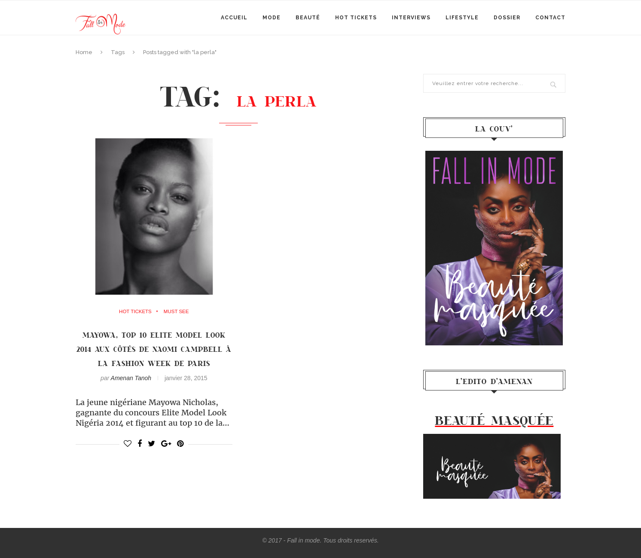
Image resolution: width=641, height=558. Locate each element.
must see (177, 312)
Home (84, 52)
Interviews (411, 18)
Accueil (234, 18)
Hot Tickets (356, 18)
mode (272, 18)
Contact (550, 18)
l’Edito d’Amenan (494, 381)
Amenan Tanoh (131, 378)
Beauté (308, 18)
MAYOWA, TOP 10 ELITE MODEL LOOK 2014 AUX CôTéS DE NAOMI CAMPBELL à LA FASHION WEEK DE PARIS (154, 348)
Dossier (507, 18)
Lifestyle (462, 18)
